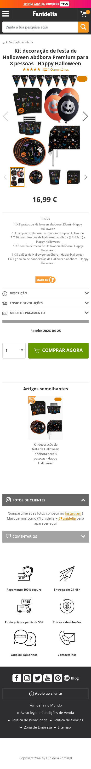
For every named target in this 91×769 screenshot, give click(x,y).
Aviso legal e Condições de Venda (47, 712)
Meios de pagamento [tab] (23, 313)
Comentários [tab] (21, 536)
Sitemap (64, 727)
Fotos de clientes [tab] (25, 500)
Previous (5, 116)
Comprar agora (62, 350)
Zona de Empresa (38, 727)
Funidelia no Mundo (45, 705)
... (3, 42)
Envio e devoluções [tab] (22, 303)
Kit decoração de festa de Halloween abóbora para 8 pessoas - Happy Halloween (45, 453)
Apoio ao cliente (45, 693)
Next (85, 116)
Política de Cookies (68, 720)
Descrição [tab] (14, 293)
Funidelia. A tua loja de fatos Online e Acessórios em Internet (45, 14)
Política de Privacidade (29, 720)
